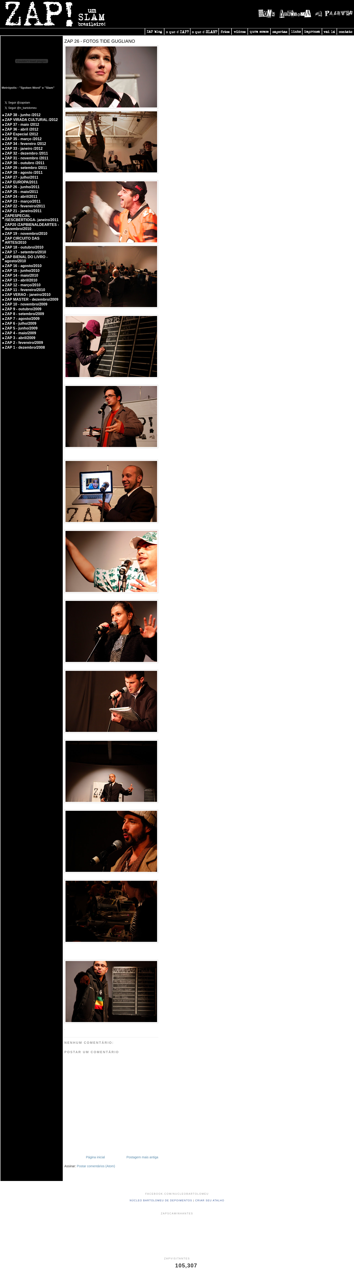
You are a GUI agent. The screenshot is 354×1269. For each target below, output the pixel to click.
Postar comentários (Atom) (96, 1166)
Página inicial (95, 1157)
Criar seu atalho (209, 1200)
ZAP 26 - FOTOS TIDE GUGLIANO (99, 41)
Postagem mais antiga (142, 1157)
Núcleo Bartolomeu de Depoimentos (161, 1200)
